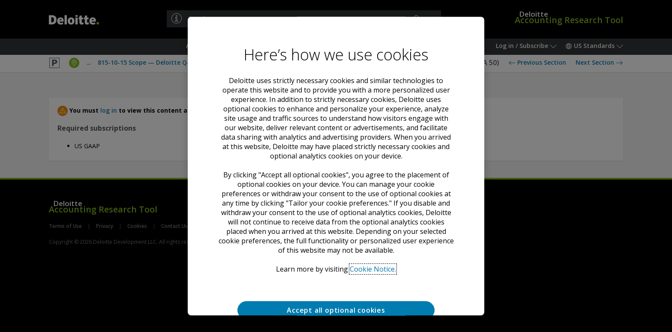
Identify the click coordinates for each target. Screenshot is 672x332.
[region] (336, 166)
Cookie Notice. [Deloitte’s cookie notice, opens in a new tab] (373, 269)
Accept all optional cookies (336, 310)
